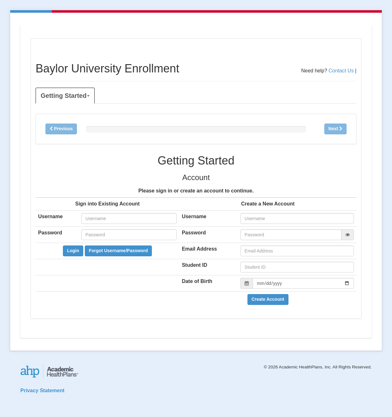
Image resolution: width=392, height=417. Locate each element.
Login (73, 250)
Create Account (268, 299)
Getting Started (65, 95)
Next (335, 128)
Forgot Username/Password (118, 250)
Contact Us (341, 70)
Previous (61, 128)
